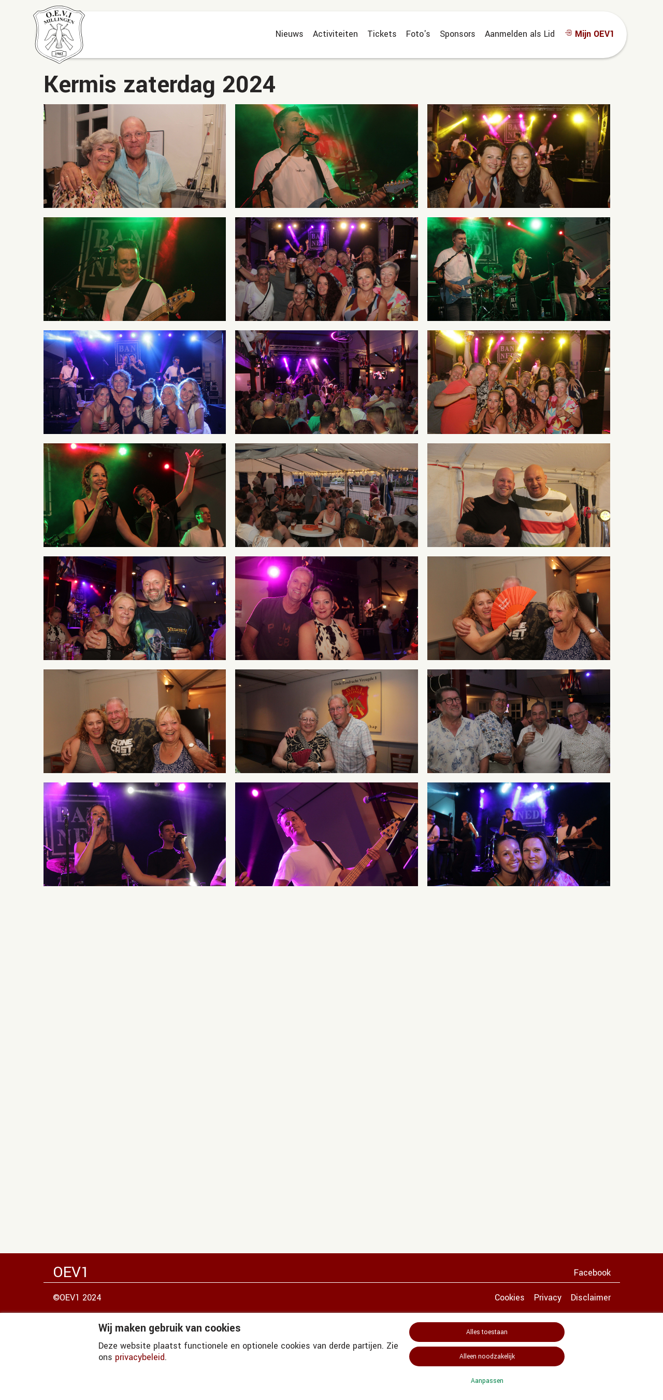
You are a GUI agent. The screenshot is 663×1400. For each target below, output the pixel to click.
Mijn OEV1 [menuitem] (589, 34)
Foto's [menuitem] (418, 34)
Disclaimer (591, 1298)
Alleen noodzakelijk (487, 1356)
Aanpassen (487, 1380)
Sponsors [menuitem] (457, 34)
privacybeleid (140, 1357)
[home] (59, 35)
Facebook (592, 1273)
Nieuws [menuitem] (290, 34)
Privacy (547, 1298)
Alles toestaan (487, 1332)
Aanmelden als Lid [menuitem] (520, 34)
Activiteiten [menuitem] (335, 34)
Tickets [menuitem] (382, 34)
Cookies (510, 1298)
